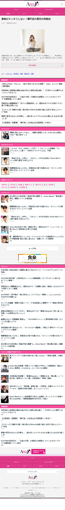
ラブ (24, 466)
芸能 (8, 466)
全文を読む (32, 65)
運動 (32, 74)
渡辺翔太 (13, 187)
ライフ (11, 137)
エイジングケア (49, 462)
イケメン (12, 153)
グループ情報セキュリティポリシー (20, 487)
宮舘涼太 (4, 184)
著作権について (57, 487)
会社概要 (6, 487)
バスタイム (8, 74)
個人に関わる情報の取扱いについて (41, 487)
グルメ (40, 466)
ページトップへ (32, 472)
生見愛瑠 (22, 187)
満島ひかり (28, 184)
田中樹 (12, 184)
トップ (32, 458)
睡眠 (21, 74)
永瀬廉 (20, 184)
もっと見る (32, 248)
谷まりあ (4, 187)
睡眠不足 (27, 74)
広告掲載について (32, 490)
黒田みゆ (38, 184)
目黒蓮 (50, 184)
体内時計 (16, 74)
